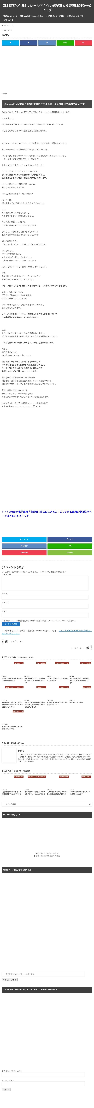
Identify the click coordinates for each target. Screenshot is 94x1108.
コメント (6, 574)
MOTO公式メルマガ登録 (55, 16)
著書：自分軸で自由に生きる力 (31, 16)
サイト (4, 612)
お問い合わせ (8, 20)
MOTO (21, 751)
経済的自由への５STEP (75, 16)
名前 (4, 593)
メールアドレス (8, 1080)
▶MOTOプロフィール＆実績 (47, 853)
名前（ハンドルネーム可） (12, 1071)
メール (5, 602)
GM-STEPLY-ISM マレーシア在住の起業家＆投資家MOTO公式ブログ (47, 8)
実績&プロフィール (10, 16)
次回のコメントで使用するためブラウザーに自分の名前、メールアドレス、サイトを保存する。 (40, 621)
